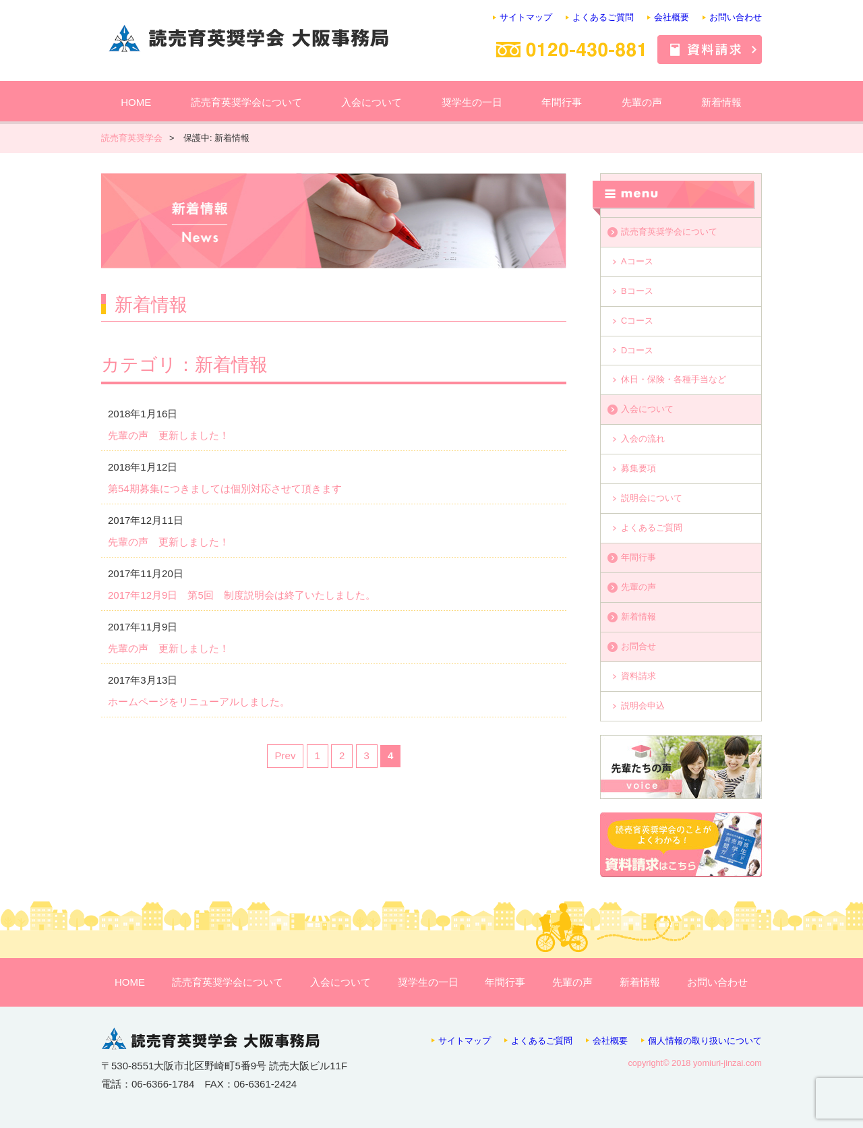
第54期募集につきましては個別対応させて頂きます (225, 488)
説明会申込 (643, 706)
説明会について (651, 498)
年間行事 (561, 102)
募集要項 (638, 468)
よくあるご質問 (603, 17)
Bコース (637, 291)
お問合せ (638, 646)
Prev (285, 755)
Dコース (637, 350)
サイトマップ (526, 17)
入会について (371, 102)
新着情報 (721, 102)
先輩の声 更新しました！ (168, 435)
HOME (136, 102)
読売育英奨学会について (246, 102)
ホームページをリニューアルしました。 (199, 701)
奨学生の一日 (472, 102)
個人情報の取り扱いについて (705, 1041)
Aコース (637, 261)
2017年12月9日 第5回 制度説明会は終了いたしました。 (242, 595)
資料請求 (638, 676)
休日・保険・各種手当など (673, 379)
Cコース (637, 321)
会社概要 (671, 17)
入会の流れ (643, 439)
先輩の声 (642, 102)
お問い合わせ (735, 17)
